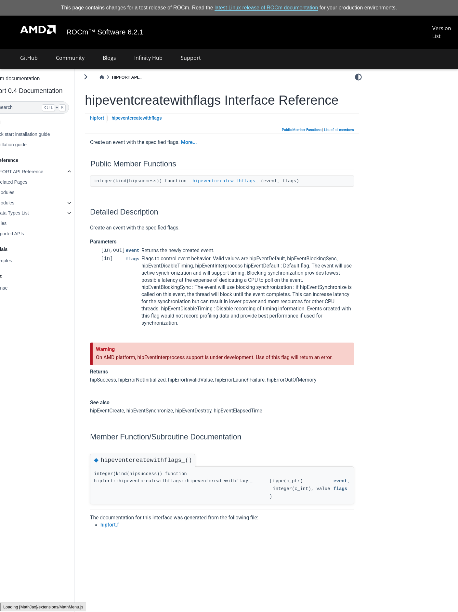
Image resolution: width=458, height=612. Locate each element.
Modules (23, 192)
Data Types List (30, 212)
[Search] (46, 107)
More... (206, 157)
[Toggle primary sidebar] (103, 77)
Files (19, 223)
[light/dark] (358, 77)
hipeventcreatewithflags (154, 133)
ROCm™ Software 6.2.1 (105, 32)
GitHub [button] (29, 57)
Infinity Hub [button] (148, 57)
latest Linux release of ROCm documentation (266, 7)
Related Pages (29, 182)
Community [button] (70, 57)
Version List (441, 32)
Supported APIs (25, 233)
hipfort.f (127, 547)
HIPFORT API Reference (34, 171)
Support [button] (191, 57)
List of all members (339, 145)
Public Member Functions (301, 145)
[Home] (119, 77)
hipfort (114, 133)
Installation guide (26, 144)
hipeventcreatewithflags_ (242, 196)
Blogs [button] (109, 57)
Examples (19, 260)
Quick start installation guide (38, 134)
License (17, 288)
